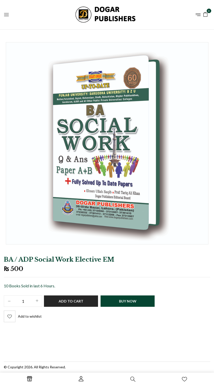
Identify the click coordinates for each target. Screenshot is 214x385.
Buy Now (127, 301)
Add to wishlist (30, 316)
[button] (205, 14)
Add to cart (71, 301)
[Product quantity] (23, 301)
